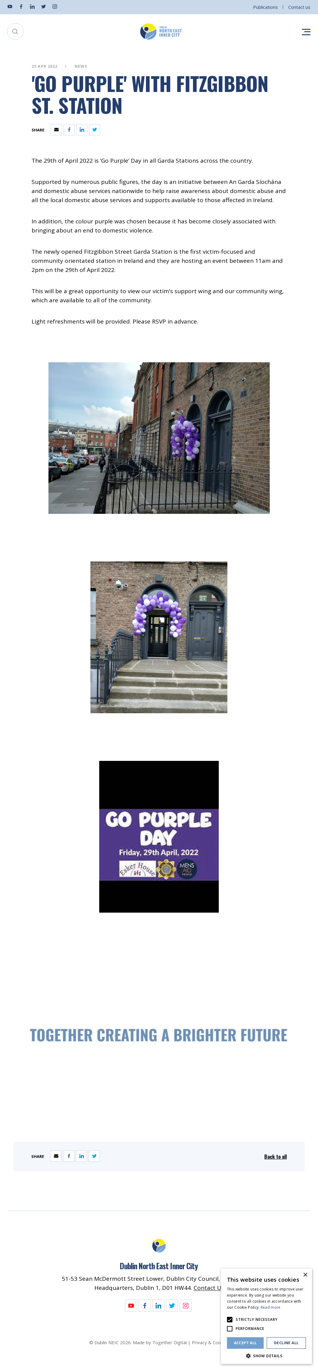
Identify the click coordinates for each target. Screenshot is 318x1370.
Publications (265, 7)
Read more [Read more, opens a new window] (271, 1307)
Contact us (299, 7)
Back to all (275, 1156)
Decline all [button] (286, 1342)
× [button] (305, 1275)
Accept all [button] (245, 1342)
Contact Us (209, 1288)
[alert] (266, 1316)
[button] (266, 1355)
